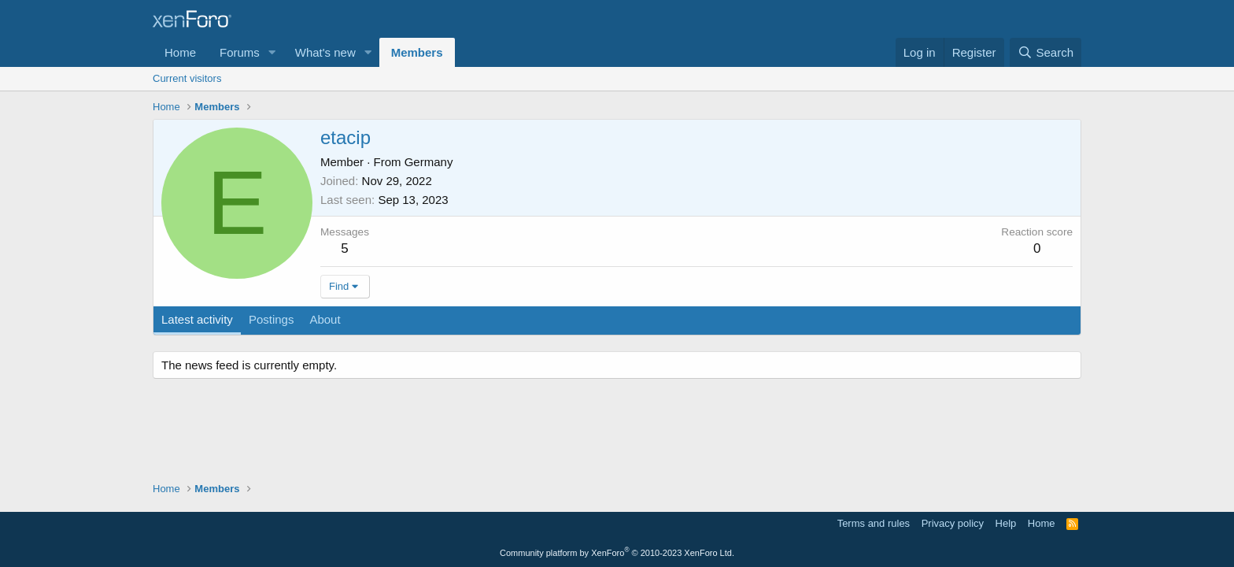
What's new (325, 52)
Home (180, 52)
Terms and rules (873, 523)
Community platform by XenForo (617, 553)
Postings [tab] (271, 319)
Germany (429, 162)
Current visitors (187, 78)
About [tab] (324, 319)
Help (1006, 523)
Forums (240, 52)
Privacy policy (953, 523)
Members (417, 52)
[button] (272, 52)
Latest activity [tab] (197, 319)
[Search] (1045, 52)
